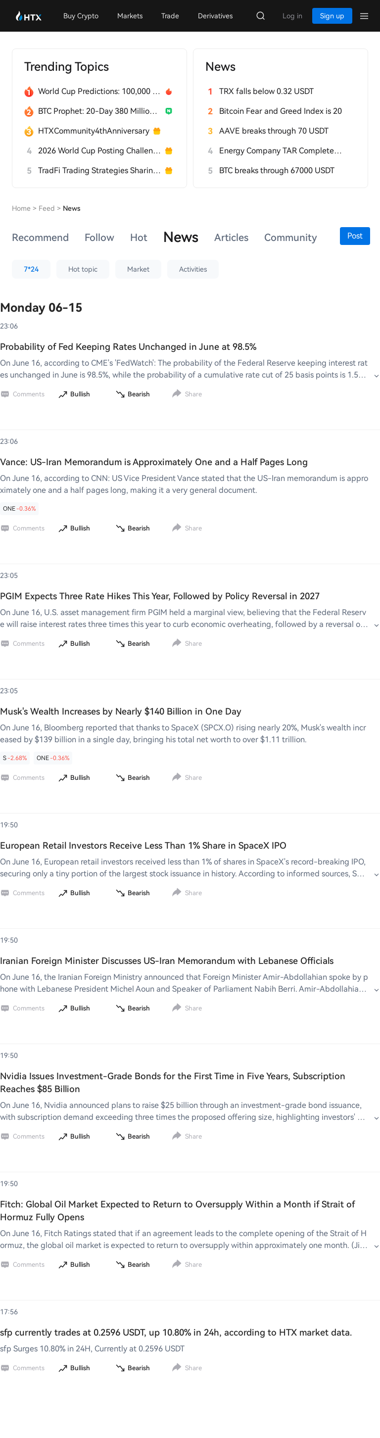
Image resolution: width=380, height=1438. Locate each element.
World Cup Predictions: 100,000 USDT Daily (99, 91)
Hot (138, 237)
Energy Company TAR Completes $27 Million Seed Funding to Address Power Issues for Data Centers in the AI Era (280, 150)
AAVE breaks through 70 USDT (274, 131)
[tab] (40, 237)
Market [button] (138, 269)
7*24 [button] (31, 269)
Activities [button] (193, 269)
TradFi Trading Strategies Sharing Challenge (99, 170)
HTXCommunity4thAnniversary (93, 131)
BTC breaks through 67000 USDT (276, 170)
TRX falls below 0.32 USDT (266, 91)
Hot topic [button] (82, 269)
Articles (231, 237)
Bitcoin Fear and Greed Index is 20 (280, 111)
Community (290, 237)
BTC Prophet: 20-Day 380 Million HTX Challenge (99, 111)
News (180, 237)
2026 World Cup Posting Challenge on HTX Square (99, 150)
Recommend (40, 237)
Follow (99, 237)
